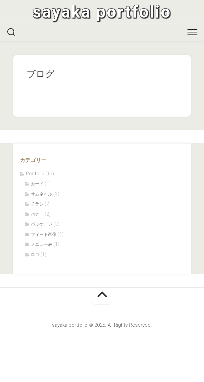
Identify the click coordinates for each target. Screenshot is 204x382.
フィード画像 (44, 234)
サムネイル (41, 193)
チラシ (37, 203)
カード (37, 183)
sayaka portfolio (102, 12)
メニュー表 (41, 244)
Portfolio (35, 173)
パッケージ (41, 224)
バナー (37, 214)
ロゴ (35, 254)
